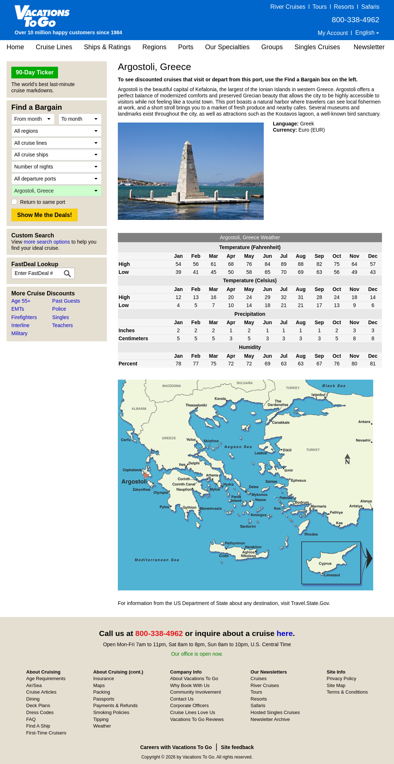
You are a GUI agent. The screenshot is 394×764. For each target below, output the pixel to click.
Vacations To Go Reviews (197, 719)
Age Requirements (46, 678)
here (285, 633)
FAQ (31, 719)
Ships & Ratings (107, 47)
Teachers (62, 325)
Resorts (344, 7)
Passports (103, 699)
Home (15, 47)
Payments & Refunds (115, 705)
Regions (154, 47)
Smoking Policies (111, 712)
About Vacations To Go (194, 678)
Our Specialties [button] (227, 47)
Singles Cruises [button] (317, 47)
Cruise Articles (41, 692)
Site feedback (237, 747)
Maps (99, 685)
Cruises (259, 678)
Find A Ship (38, 726)
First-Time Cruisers (46, 733)
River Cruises (287, 7)
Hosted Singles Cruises (275, 712)
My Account (333, 33)
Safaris (370, 7)
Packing (101, 692)
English (365, 33)
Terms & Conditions (347, 692)
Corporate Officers (189, 705)
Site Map (336, 685)
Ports (185, 47)
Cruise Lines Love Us (192, 712)
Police (59, 309)
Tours (319, 7)
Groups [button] (272, 47)
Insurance (103, 678)
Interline (20, 325)
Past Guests (66, 301)
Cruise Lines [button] (54, 47)
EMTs (17, 309)
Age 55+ (21, 301)
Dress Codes (40, 712)
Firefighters (24, 317)
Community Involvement (195, 692)
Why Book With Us (189, 685)
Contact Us (181, 699)
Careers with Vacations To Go (176, 747)
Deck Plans (38, 705)
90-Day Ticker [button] (35, 72)
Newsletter (369, 47)
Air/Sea (34, 685)
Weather (102, 726)
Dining (33, 699)
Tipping (100, 719)
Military (19, 333)
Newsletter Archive (270, 719)
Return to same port (42, 202)
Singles (60, 317)
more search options (47, 242)
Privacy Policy (341, 678)
